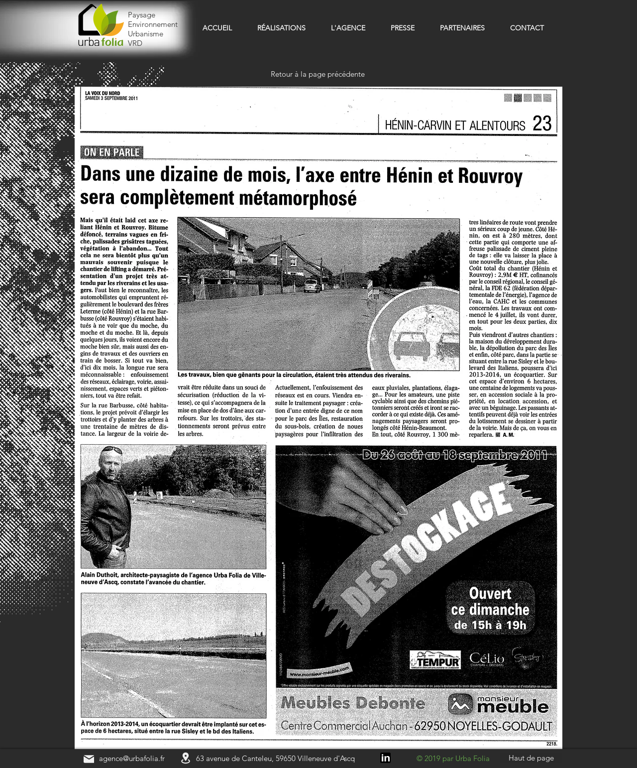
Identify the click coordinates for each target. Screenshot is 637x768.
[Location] (185, 758)
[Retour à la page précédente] (318, 74)
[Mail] (89, 759)
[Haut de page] (531, 758)
